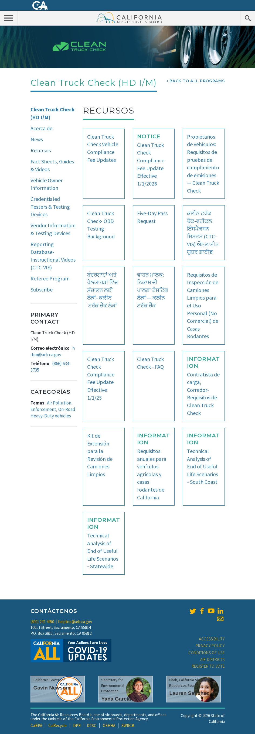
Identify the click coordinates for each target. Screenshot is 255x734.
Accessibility (212, 639)
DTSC (91, 725)
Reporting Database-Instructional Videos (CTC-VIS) (53, 256)
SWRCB (127, 725)
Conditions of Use (206, 652)
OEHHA (109, 725)
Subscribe (41, 289)
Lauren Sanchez (189, 693)
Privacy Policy (210, 645)
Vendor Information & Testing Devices (53, 229)
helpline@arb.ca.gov (75, 621)
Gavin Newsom (52, 688)
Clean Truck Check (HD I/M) (52, 113)
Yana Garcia (116, 699)
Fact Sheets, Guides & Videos (52, 165)
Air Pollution (59, 403)
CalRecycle (57, 725)
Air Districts (212, 659)
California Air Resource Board (129, 17)
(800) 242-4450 (42, 621)
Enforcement (43, 409)
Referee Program (50, 278)
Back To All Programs (197, 80)
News (36, 139)
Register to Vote (208, 666)
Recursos (40, 150)
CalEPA (36, 725)
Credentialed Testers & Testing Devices (50, 206)
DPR (77, 725)
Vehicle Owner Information (46, 184)
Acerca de (41, 128)
